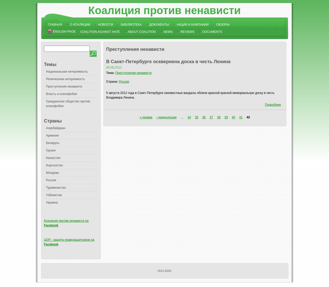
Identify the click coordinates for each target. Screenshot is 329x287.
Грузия (51, 150)
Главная (55, 24)
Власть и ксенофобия (61, 94)
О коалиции (80, 24)
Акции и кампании (193, 24)
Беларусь (52, 143)
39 (226, 117)
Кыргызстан (54, 165)
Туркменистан (56, 187)
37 (211, 117)
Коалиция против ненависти (164, 10)
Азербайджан (55, 128)
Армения (52, 135)
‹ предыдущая (166, 117)
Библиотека (131, 24)
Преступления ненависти (64, 86)
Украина (52, 202)
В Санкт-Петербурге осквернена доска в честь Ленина (168, 61)
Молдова (52, 173)
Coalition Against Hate (100, 32)
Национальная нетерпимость (67, 71)
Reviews (187, 32)
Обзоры (223, 24)
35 (196, 117)
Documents (212, 32)
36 (204, 117)
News (168, 32)
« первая (146, 117)
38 (218, 117)
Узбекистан (54, 195)
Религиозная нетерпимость (65, 79)
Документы (159, 24)
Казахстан (53, 158)
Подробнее (273, 105)
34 (189, 117)
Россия (51, 180)
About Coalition (142, 32)
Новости (105, 24)
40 (233, 117)
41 (240, 117)
